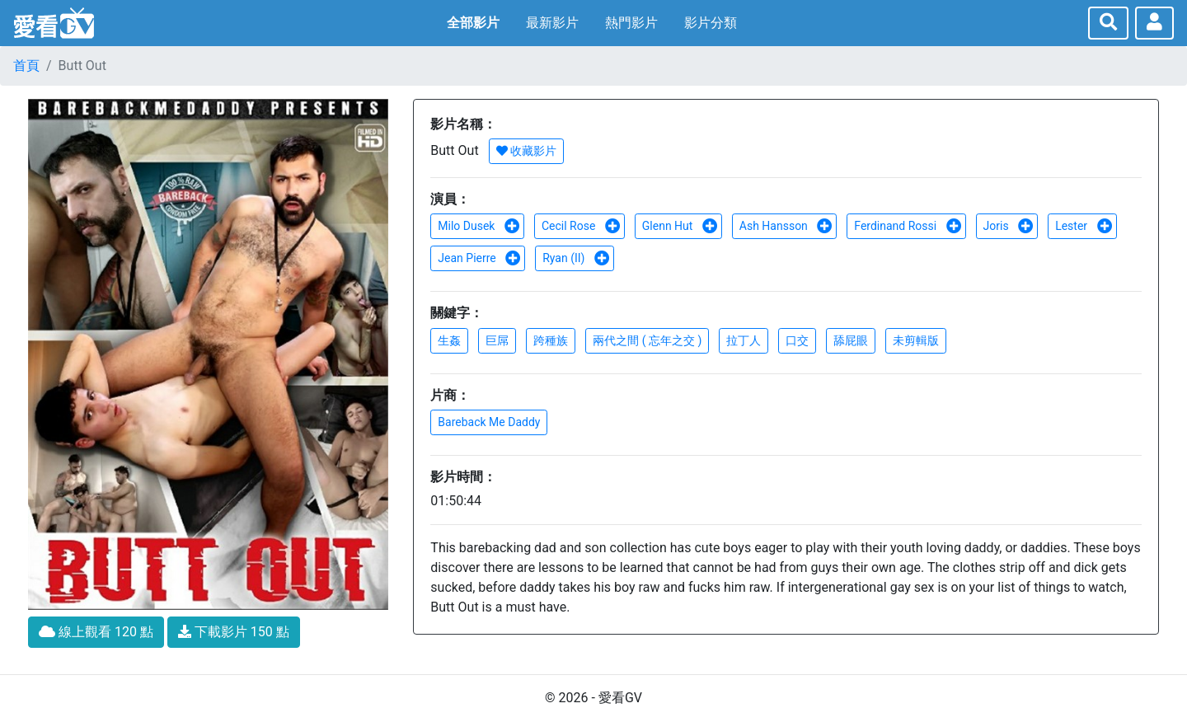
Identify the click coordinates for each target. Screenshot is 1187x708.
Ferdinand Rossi (907, 225)
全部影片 (473, 22)
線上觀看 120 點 (96, 632)
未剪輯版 (916, 340)
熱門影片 (631, 22)
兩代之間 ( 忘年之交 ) (647, 340)
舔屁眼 (850, 340)
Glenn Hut (680, 225)
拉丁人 (743, 340)
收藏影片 (526, 150)
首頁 (26, 65)
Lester (1083, 225)
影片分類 (710, 22)
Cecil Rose (581, 225)
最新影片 (552, 22)
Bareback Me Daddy (489, 422)
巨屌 (497, 340)
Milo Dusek (479, 225)
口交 (797, 340)
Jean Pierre (479, 258)
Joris (1009, 225)
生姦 (449, 340)
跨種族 (550, 340)
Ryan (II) (576, 258)
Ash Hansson (786, 225)
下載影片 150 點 (233, 632)
